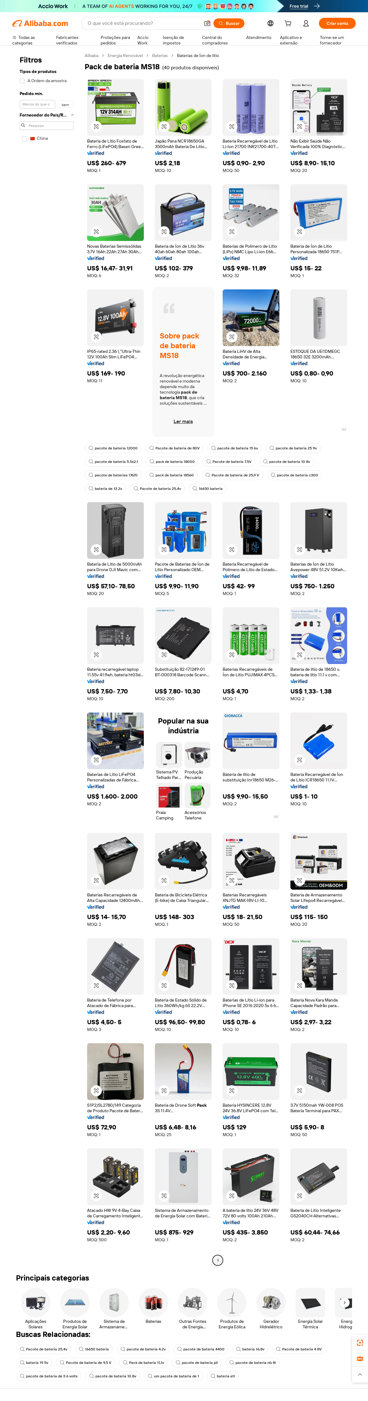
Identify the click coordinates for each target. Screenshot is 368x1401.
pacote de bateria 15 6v (234, 448)
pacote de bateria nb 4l (252, 1362)
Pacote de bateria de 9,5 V (85, 1362)
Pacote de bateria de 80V (174, 448)
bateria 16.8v (250, 1349)
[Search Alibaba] (143, 23)
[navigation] (46, 658)
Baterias (160, 55)
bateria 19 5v (34, 1362)
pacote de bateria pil (197, 1362)
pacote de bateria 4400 (200, 1349)
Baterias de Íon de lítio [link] (198, 55)
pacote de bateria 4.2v (143, 1349)
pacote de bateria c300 (294, 475)
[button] (207, 23)
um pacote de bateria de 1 (173, 1376)
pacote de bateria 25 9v (293, 448)
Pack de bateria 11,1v (143, 1362)
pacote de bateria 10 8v (286, 461)
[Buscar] (228, 23)
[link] (360, 1343)
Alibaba (91, 55)
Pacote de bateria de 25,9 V (232, 475)
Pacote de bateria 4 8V (299, 1349)
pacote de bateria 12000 (113, 448)
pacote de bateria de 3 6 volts (49, 1376)
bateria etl (223, 1376)
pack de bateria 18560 (171, 475)
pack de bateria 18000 (172, 461)
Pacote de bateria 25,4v (157, 488)
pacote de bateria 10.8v (112, 1376)
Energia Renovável (125, 55)
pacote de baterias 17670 (113, 475)
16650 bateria (208, 488)
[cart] (289, 24)
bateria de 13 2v (105, 488)
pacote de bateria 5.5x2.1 (113, 461)
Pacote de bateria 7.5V (228, 461)
